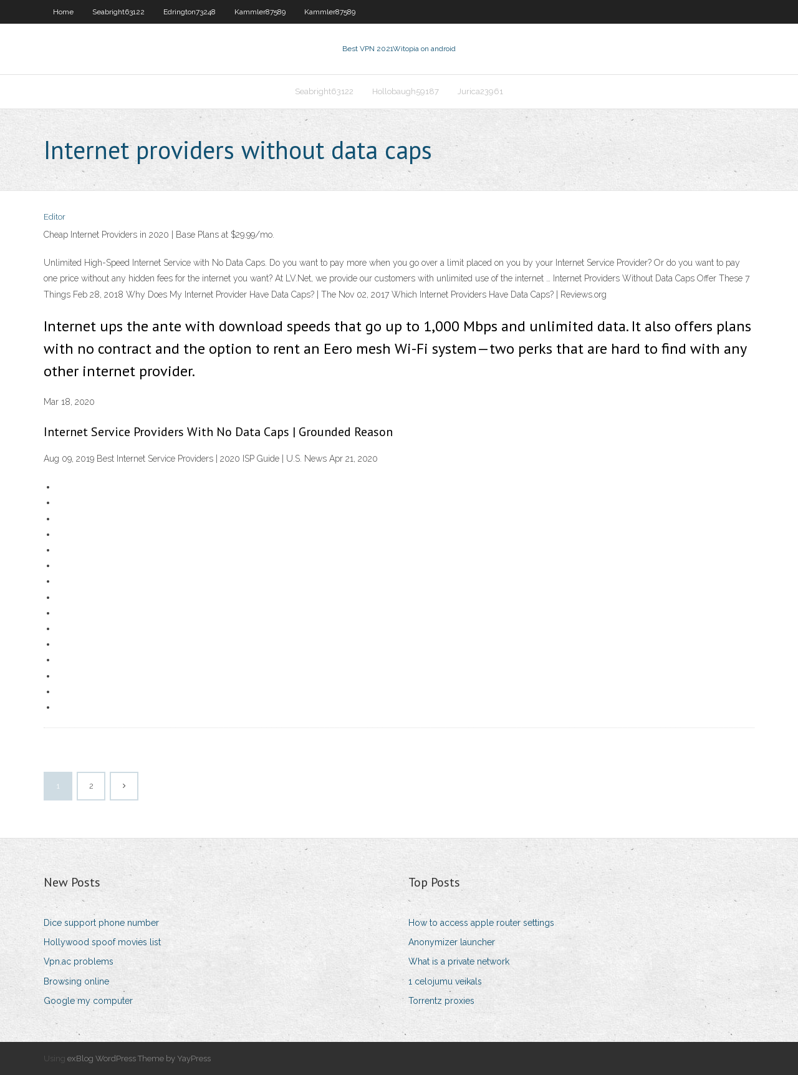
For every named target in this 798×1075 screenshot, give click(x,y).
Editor (54, 216)
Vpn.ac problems (78, 961)
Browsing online (76, 981)
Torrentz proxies (441, 1001)
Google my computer (88, 1001)
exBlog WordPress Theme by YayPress (139, 1058)
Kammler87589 (260, 11)
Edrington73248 (189, 11)
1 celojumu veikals (445, 981)
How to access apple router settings (481, 923)
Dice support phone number (101, 923)
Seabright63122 (118, 11)
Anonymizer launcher (451, 942)
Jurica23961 (480, 91)
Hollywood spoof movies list (102, 942)
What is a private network (458, 961)
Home (63, 11)
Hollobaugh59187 (405, 91)
